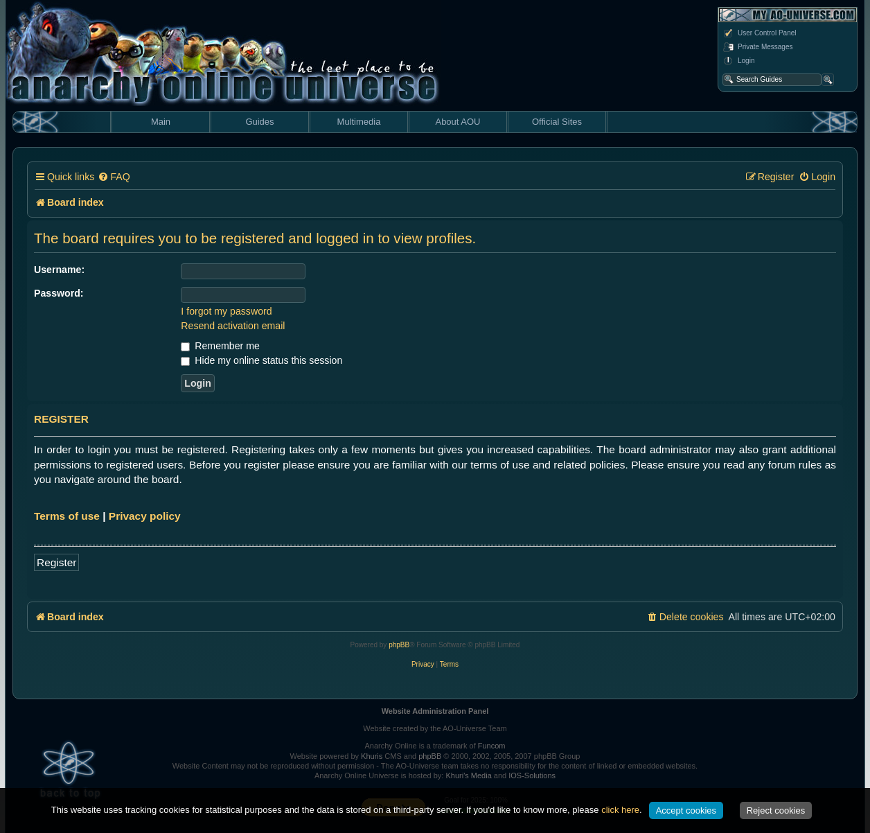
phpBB (399, 645)
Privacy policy (145, 516)
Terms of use (67, 516)
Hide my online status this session (261, 360)
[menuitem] (114, 177)
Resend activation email (233, 325)
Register (56, 562)
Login (738, 61)
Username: (59, 269)
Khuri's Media (468, 775)
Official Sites (557, 121)
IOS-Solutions (532, 775)
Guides (259, 121)
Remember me (220, 345)
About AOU (457, 121)
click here (620, 810)
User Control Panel (759, 33)
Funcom (492, 746)
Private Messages (757, 47)
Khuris (371, 756)
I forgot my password (226, 311)
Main (160, 121)
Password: (59, 293)
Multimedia (359, 121)
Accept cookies (686, 810)
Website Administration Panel (435, 711)
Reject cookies (776, 810)
